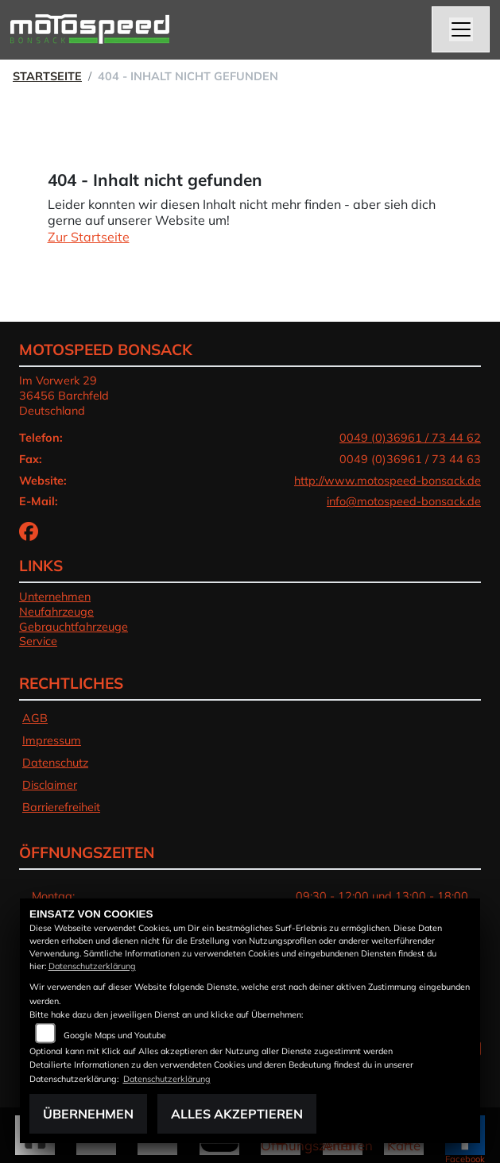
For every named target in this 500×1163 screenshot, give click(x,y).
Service (38, 641)
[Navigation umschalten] (461, 29)
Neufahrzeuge (56, 612)
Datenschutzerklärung (92, 966)
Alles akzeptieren (237, 1114)
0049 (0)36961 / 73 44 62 (410, 438)
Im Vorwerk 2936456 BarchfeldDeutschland (64, 395)
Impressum (51, 740)
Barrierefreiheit (61, 807)
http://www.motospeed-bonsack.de (387, 480)
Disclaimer (49, 785)
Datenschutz (55, 762)
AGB (35, 718)
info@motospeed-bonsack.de (404, 501)
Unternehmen (55, 596)
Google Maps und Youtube (115, 1035)
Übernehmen (88, 1114)
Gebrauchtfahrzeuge (73, 627)
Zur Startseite (89, 237)
